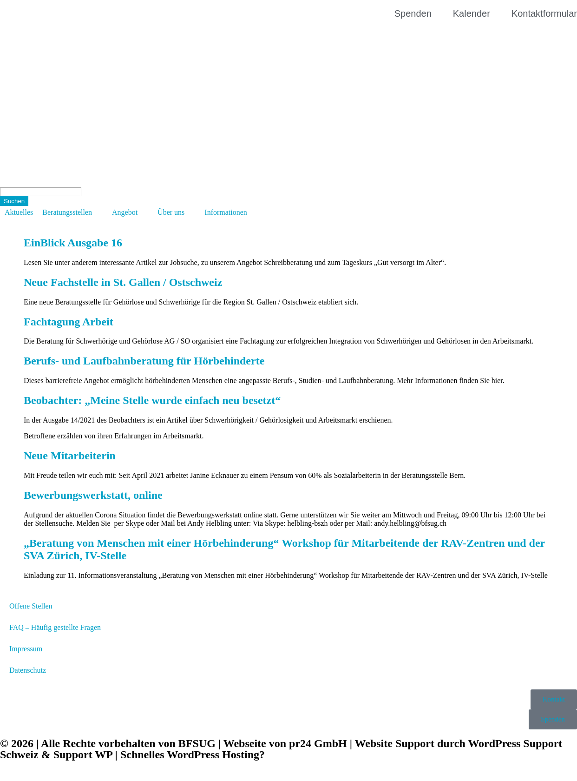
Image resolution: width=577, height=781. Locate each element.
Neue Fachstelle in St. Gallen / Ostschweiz (123, 282)
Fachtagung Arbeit (68, 322)
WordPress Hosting (213, 754)
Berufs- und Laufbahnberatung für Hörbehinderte (144, 361)
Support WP (82, 754)
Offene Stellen (30, 606)
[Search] (40, 191)
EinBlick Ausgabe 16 (73, 243)
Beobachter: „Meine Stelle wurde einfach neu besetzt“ (152, 400)
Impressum (25, 649)
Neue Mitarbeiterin (70, 456)
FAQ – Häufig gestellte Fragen (55, 627)
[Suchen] (14, 201)
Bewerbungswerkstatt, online (93, 495)
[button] (72, 212)
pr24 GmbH (318, 743)
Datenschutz (27, 670)
